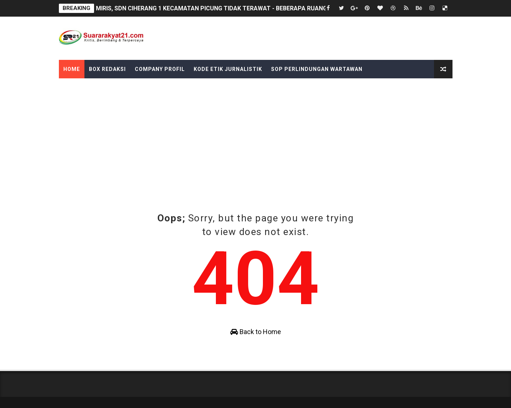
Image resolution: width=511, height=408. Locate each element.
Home (71, 69)
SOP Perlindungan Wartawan (317, 69)
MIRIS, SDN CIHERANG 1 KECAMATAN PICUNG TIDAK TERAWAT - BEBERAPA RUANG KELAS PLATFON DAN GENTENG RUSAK (267, 8)
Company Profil (160, 69)
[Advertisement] (255, 156)
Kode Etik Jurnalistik (228, 69)
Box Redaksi (107, 69)
